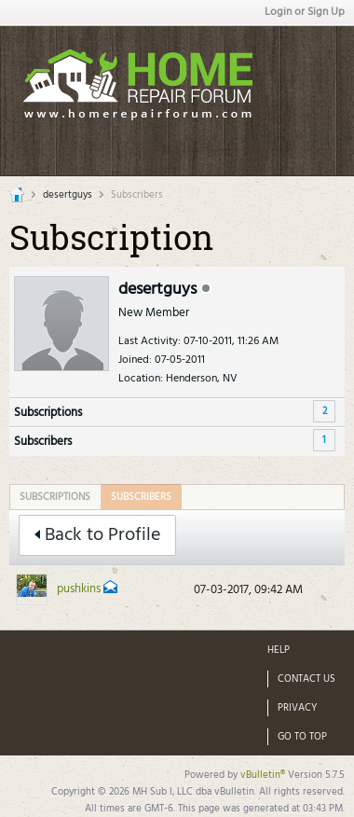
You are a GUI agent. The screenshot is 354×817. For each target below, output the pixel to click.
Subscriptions (48, 412)
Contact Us (306, 679)
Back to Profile (97, 535)
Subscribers (43, 441)
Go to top (302, 736)
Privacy (298, 707)
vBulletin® (262, 775)
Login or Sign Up (305, 12)
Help (278, 650)
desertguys (67, 195)
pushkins (79, 589)
